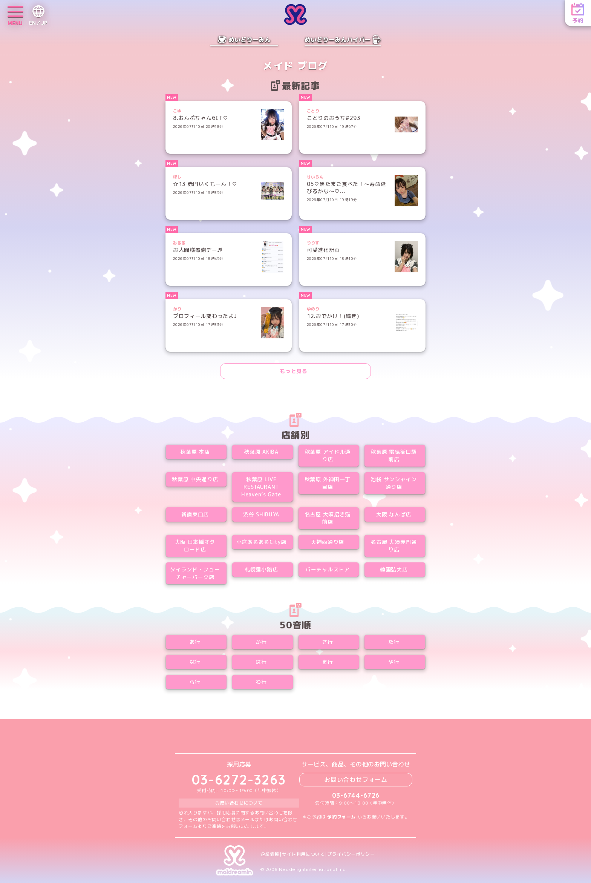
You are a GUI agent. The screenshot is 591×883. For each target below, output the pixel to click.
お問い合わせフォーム (355, 780)
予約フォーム (341, 817)
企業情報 (269, 854)
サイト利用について (303, 854)
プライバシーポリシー (351, 854)
